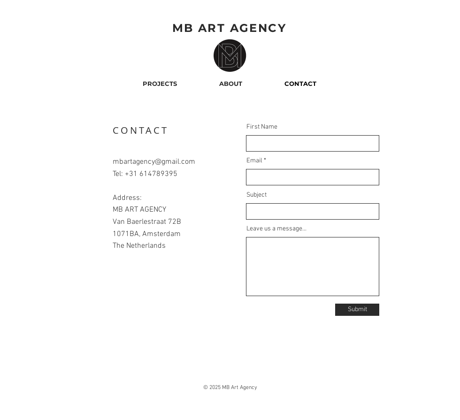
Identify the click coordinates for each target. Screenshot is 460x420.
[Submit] (357, 310)
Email (254, 161)
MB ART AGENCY (229, 28)
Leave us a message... (276, 229)
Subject (256, 195)
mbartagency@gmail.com (154, 162)
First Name (261, 127)
